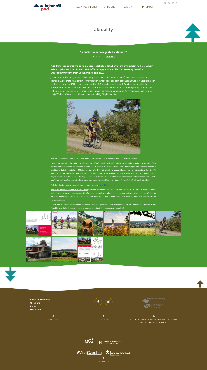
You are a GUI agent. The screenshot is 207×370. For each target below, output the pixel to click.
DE (173, 3)
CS (165, 3)
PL (177, 3)
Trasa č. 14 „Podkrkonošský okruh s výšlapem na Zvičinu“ (75, 163)
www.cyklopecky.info (106, 185)
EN (169, 3)
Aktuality (110, 56)
